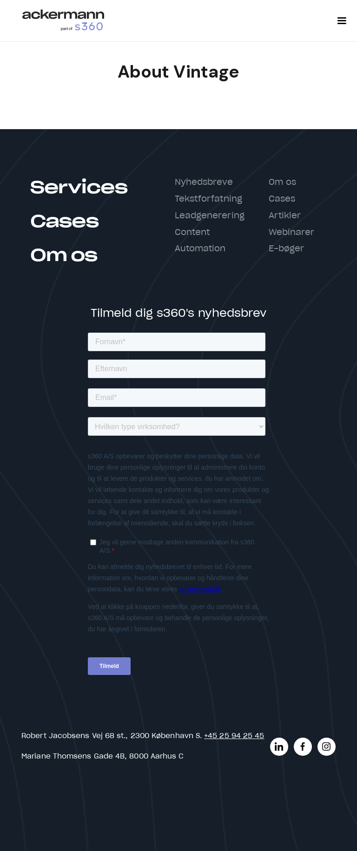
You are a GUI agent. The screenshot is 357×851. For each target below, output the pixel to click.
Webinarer (292, 233)
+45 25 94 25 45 (234, 736)
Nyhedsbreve (204, 182)
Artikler (285, 216)
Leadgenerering (210, 216)
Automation (200, 249)
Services (78, 187)
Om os (63, 255)
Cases (64, 221)
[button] (341, 21)
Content (192, 233)
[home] (63, 20)
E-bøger (286, 249)
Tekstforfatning (208, 199)
